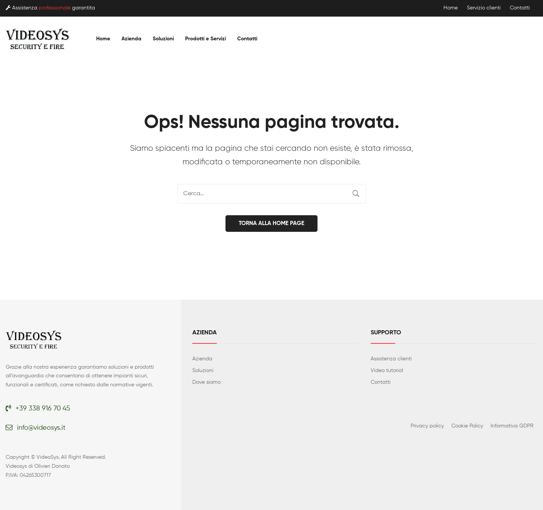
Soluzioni (202, 370)
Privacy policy (427, 425)
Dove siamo (206, 381)
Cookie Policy (467, 425)
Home (450, 8)
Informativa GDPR (512, 425)
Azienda (202, 358)
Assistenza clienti (391, 358)
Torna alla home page (271, 223)
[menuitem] (103, 38)
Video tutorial (387, 370)
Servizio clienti (484, 8)
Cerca (356, 193)
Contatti (520, 8)
